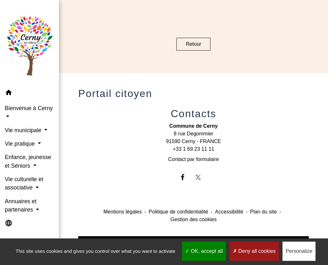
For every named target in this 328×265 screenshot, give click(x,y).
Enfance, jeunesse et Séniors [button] (28, 161)
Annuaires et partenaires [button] (21, 205)
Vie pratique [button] (20, 144)
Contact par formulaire (193, 159)
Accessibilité (229, 211)
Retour (193, 44)
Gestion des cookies (193, 219)
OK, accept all (204, 251)
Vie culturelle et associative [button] (24, 183)
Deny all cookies (254, 251)
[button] (29, 93)
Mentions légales (122, 211)
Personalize (299, 251)
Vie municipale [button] (24, 130)
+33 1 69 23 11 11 (193, 149)
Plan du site (263, 211)
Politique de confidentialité (178, 211)
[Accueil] (29, 43)
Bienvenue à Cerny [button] (29, 108)
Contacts (193, 113)
